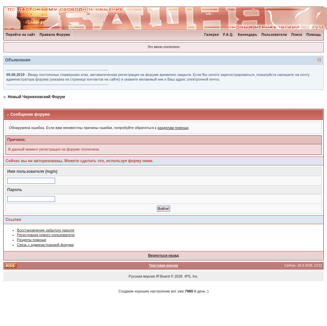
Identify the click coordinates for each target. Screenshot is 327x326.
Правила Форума (54, 34)
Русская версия (142, 276)
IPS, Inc (191, 276)
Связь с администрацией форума (45, 245)
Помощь (313, 34)
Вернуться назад (163, 255)
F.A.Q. (228, 34)
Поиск (296, 34)
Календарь (247, 34)
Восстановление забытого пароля (45, 230)
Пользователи (274, 34)
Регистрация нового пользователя (46, 235)
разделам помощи (173, 128)
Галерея (211, 34)
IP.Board (162, 276)
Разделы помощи (31, 240)
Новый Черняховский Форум (36, 97)
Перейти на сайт (20, 34)
